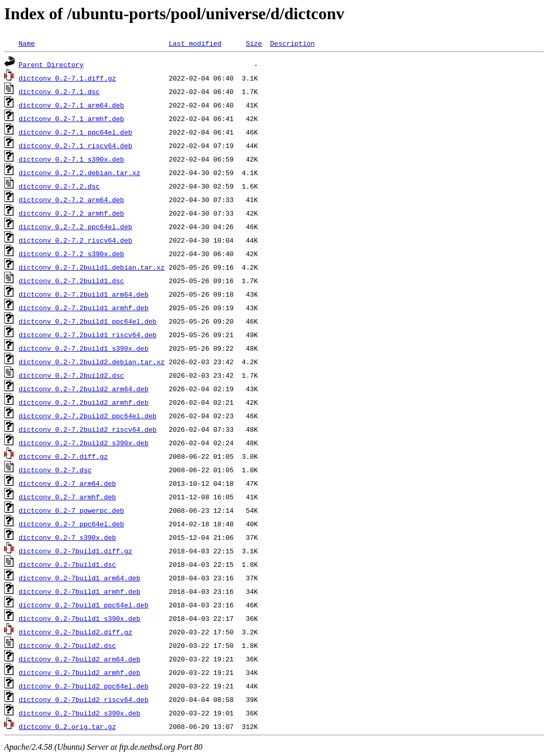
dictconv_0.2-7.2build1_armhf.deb (84, 307)
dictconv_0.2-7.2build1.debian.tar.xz (92, 267)
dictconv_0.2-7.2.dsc (59, 186)
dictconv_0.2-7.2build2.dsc (71, 375)
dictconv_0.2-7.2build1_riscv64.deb (87, 334)
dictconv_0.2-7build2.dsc (67, 645)
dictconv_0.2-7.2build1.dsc (71, 280)
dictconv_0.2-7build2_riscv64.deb (84, 699)
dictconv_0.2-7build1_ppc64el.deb (84, 604)
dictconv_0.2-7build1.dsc (67, 564)
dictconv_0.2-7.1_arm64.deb (71, 105)
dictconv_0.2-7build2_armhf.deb (79, 672)
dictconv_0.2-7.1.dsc (59, 91)
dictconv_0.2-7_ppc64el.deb (71, 523)
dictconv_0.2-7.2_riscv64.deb (75, 240)
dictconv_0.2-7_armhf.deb (67, 496)
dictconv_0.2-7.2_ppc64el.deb (75, 226)
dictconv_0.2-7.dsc (55, 469)
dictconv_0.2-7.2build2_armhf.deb (84, 402)
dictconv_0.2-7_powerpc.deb (71, 510)
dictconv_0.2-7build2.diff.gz (75, 631)
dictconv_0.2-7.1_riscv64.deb (75, 145)
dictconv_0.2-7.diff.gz (63, 456)
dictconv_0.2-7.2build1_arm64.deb (84, 294)
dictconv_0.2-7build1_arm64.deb (79, 577)
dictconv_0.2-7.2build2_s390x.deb (84, 442)
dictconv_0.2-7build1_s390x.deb (79, 618)
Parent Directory (51, 64)
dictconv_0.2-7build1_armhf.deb (79, 591)
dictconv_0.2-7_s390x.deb (67, 537)
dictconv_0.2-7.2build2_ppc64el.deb (87, 415)
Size (254, 43)
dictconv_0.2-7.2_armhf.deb (71, 213)
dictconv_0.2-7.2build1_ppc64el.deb (87, 321)
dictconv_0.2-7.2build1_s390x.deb (84, 348)
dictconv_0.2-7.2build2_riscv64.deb (87, 429)
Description (292, 43)
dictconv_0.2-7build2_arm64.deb (79, 659)
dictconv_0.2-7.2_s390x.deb (71, 253)
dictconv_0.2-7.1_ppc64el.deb (75, 132)
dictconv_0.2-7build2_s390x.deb (79, 713)
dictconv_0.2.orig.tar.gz (67, 726)
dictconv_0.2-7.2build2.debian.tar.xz (92, 361)
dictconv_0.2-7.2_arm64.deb (71, 199)
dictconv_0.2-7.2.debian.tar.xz (79, 172)
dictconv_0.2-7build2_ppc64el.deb (84, 686)
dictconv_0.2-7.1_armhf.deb (71, 118)
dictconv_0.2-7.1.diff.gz (67, 78)
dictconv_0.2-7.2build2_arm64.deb (84, 388)
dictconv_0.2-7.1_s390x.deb (71, 159)
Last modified (194, 43)
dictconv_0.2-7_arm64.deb (67, 483)
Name (27, 43)
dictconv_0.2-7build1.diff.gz (75, 550)
